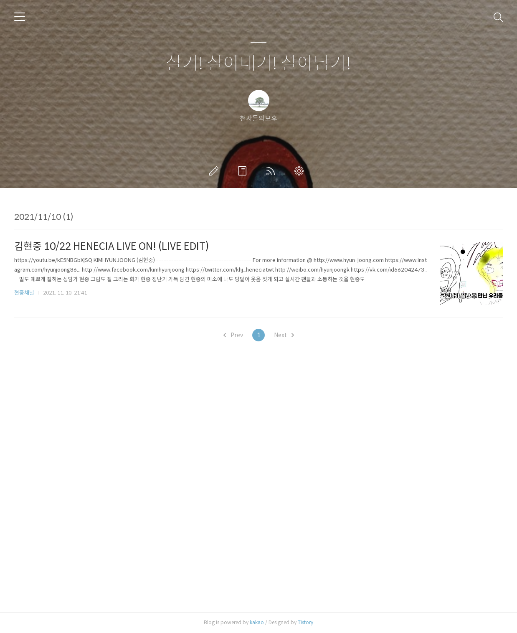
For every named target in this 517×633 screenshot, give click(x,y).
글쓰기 (215, 171)
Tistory (305, 622)
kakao (257, 622)
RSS (272, 171)
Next (284, 335)
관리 (301, 171)
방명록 (244, 171)
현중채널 (24, 292)
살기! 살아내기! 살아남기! (258, 63)
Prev (233, 335)
